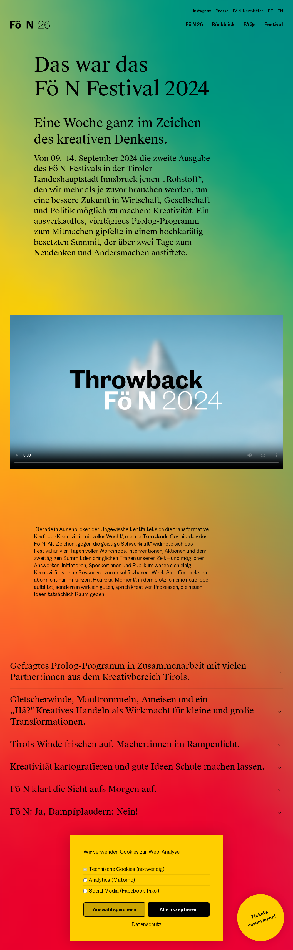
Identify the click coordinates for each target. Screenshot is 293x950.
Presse (222, 11)
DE (270, 11)
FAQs (249, 24)
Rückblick (223, 24)
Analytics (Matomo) (112, 880)
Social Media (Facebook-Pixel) (124, 890)
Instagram (202, 11)
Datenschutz (146, 924)
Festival (273, 24)
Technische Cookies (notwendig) (127, 869)
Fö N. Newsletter (248, 11)
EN (280, 11)
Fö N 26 (194, 24)
